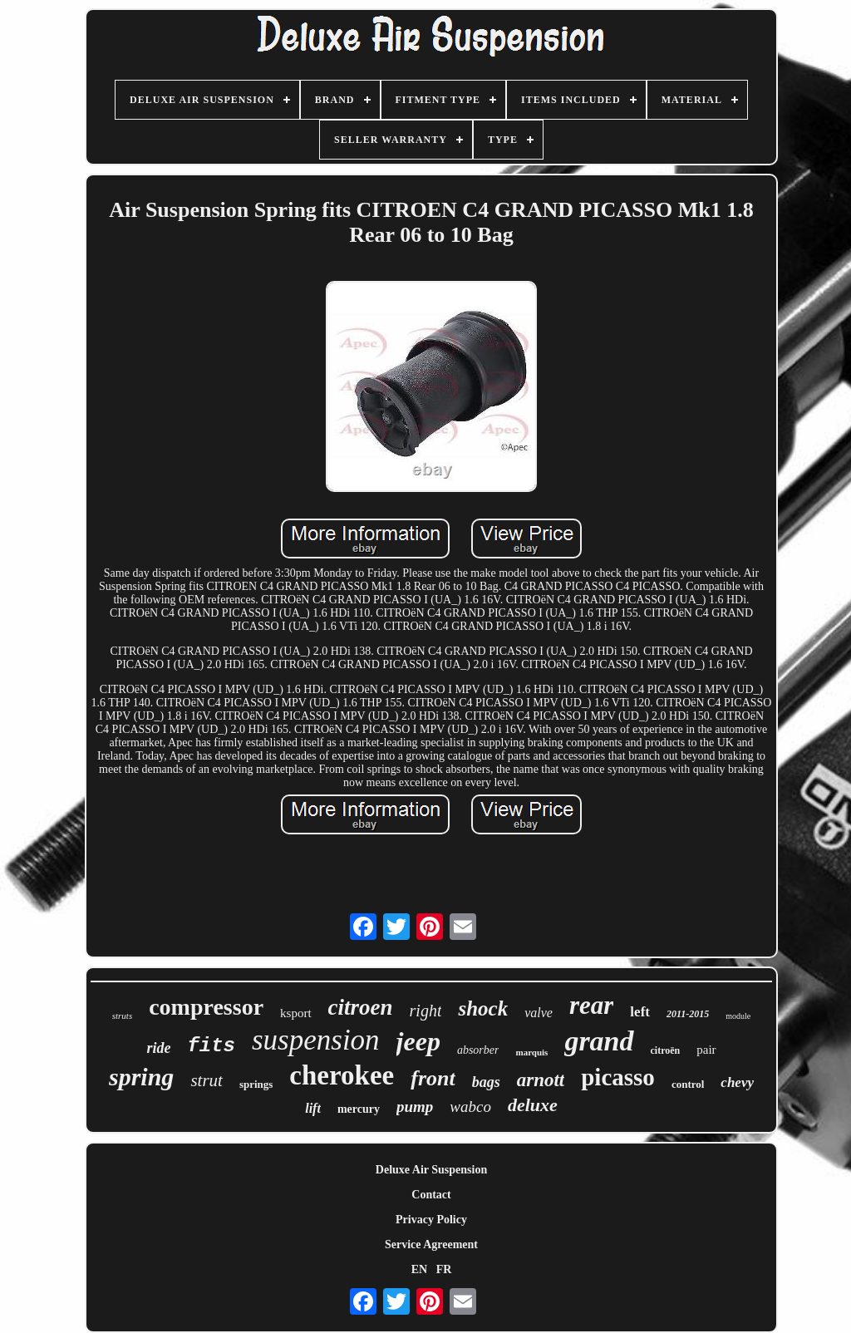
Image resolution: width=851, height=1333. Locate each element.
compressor (206, 1007)
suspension (316, 1040)
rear (591, 1005)
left (640, 1012)
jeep (418, 1041)
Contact (430, 1194)
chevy (737, 1082)
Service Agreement (431, 1244)
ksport (296, 1013)
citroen (360, 1007)
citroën (666, 1050)
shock (483, 1008)
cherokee (341, 1075)
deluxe (533, 1104)
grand (598, 1041)
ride (158, 1048)
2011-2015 (688, 1014)
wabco (470, 1106)
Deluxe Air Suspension (431, 1169)
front (433, 1078)
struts (122, 1016)
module (738, 1016)
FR (444, 1269)
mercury (358, 1109)
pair (706, 1049)
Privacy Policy (431, 1219)
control (687, 1084)
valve (538, 1013)
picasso (618, 1077)
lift (313, 1108)
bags (486, 1082)
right (426, 1010)
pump (414, 1106)
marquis (531, 1052)
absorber (478, 1050)
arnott (541, 1080)
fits (211, 1046)
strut (206, 1080)
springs (256, 1084)
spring (141, 1076)
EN (419, 1269)
